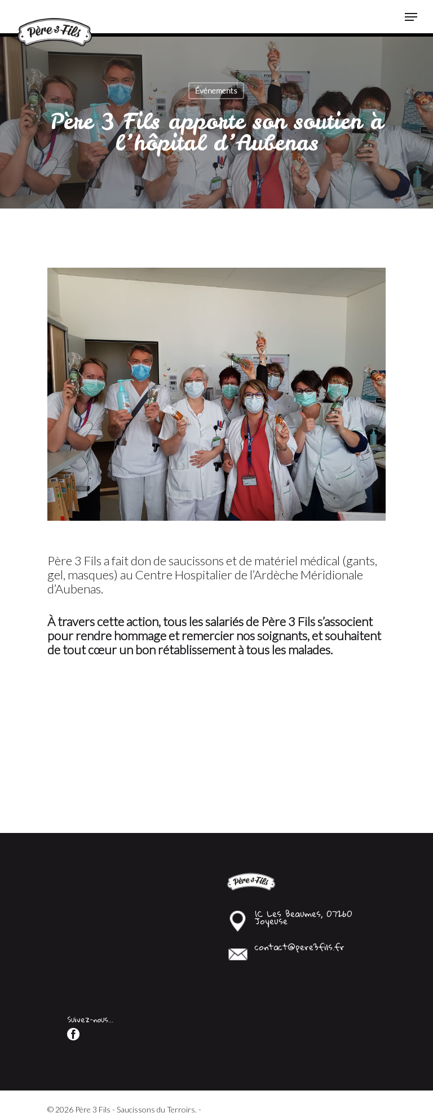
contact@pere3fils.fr (299, 911)
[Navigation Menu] (411, 17)
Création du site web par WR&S (100, 1087)
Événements (216, 90)
